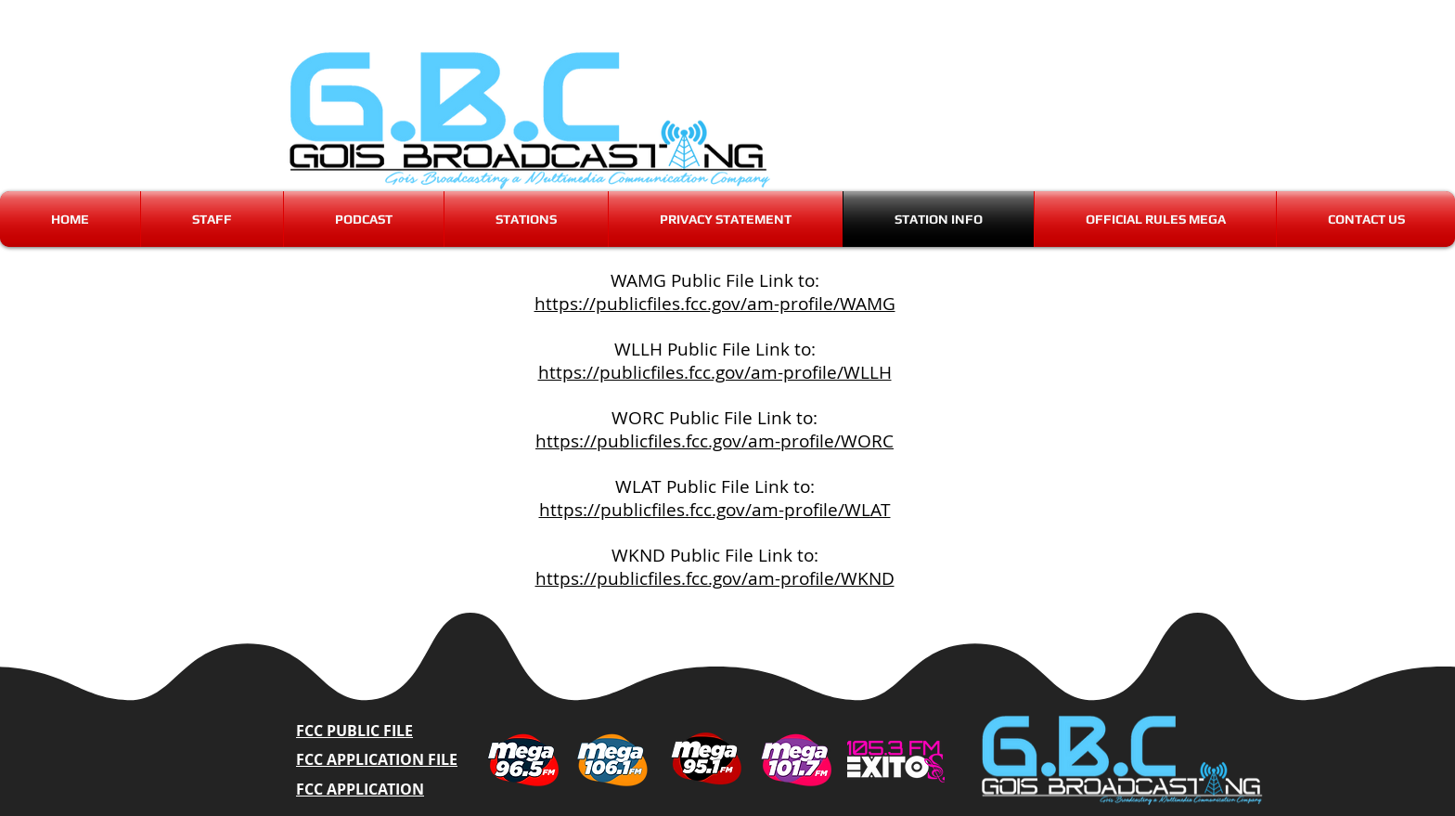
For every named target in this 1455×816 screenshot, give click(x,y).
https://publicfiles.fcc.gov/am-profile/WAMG (714, 303)
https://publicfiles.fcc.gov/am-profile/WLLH (715, 372)
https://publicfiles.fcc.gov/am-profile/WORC (714, 441)
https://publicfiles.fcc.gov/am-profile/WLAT (715, 510)
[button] (526, 219)
